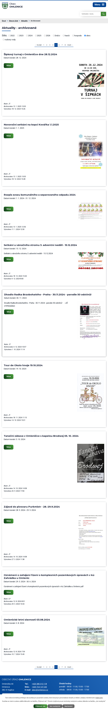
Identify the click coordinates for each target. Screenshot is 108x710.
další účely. (99, 697)
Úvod (4, 21)
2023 (21, 36)
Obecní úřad (13, 21)
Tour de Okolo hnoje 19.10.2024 (23, 365)
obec (88, 36)
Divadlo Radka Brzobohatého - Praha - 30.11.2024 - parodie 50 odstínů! (47, 295)
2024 (30, 36)
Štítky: (4, 36)
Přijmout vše (40, 706)
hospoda (78, 36)
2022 (12, 36)
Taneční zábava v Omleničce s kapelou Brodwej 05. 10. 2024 (41, 436)
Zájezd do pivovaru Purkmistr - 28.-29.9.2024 (32, 507)
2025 (39, 36)
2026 (48, 36)
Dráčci (57, 36)
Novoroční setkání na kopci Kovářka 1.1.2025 (31, 125)
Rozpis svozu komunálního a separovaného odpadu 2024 (40, 195)
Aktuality (24, 21)
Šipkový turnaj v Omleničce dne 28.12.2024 (30, 54)
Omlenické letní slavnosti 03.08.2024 (27, 620)
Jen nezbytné (55, 706)
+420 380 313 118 (39, 684)
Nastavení (69, 706)
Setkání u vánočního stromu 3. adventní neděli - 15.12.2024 (40, 245)
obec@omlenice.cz (40, 690)
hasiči (67, 36)
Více (9, 66)
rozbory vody (10, 40)
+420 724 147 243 (39, 687)
